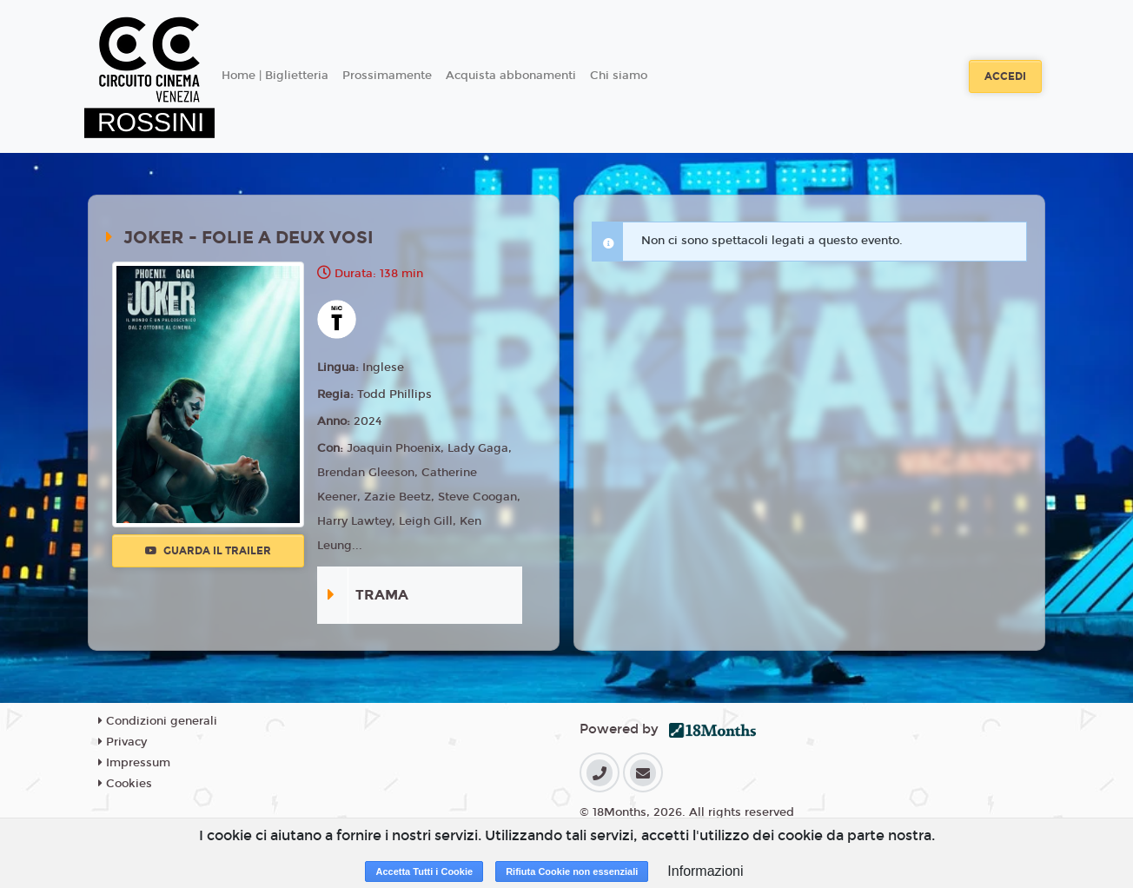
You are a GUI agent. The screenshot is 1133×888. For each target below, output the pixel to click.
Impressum (134, 763)
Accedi (1005, 76)
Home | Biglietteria (275, 76)
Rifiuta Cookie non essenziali (572, 871)
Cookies (125, 784)
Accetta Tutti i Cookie (424, 871)
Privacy (122, 742)
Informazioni (705, 871)
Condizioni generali (157, 721)
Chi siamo (618, 76)
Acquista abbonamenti (511, 76)
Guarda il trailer (208, 551)
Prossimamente (387, 76)
